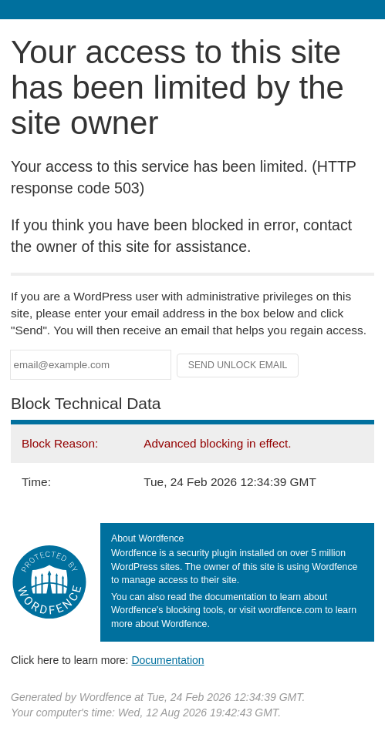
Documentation (167, 660)
